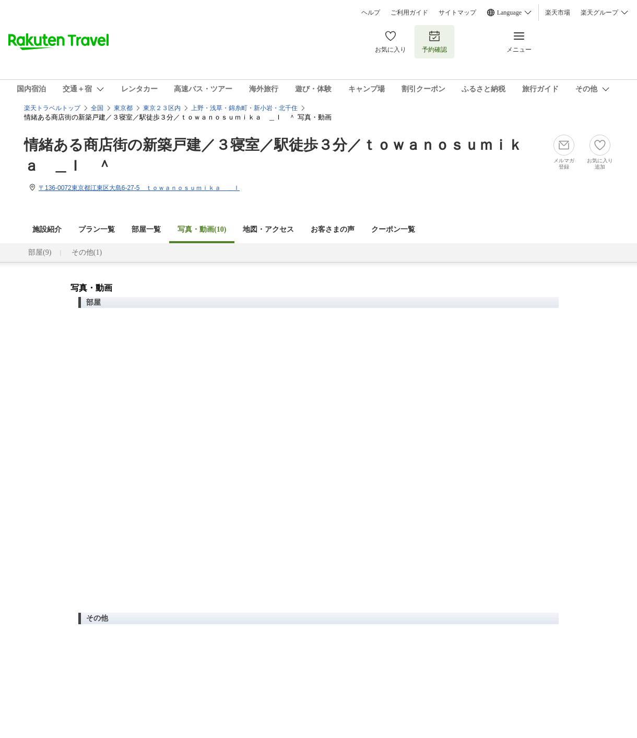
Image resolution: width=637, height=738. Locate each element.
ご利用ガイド (409, 12)
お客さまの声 (333, 229)
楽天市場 (557, 12)
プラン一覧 (96, 229)
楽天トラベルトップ (52, 108)
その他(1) (87, 252)
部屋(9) (39, 252)
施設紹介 (47, 229)
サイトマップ (457, 12)
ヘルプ (370, 12)
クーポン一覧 (393, 229)
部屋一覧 (146, 229)
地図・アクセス (268, 229)
